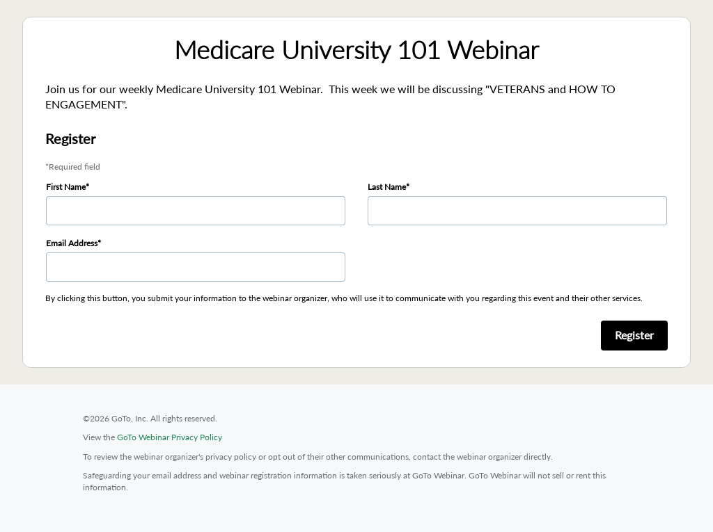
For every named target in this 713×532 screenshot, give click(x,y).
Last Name (387, 187)
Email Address (71, 243)
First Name (66, 187)
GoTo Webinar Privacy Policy (169, 437)
